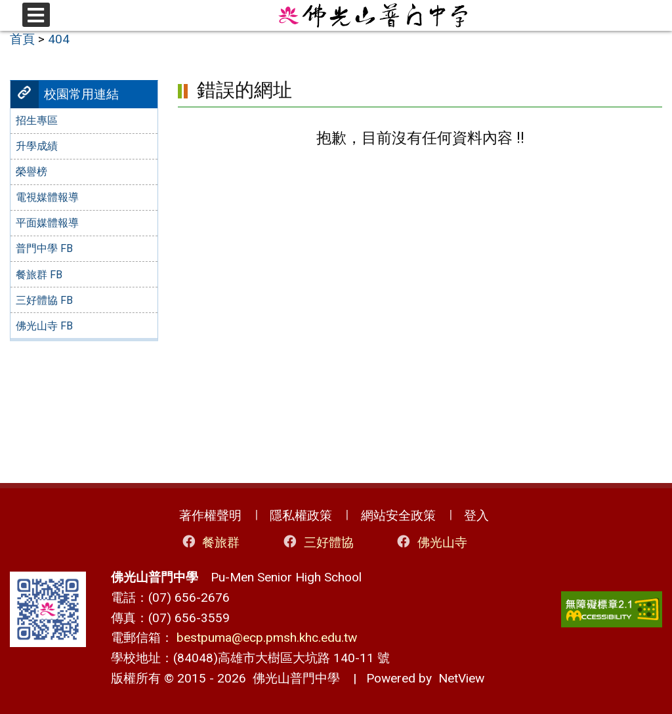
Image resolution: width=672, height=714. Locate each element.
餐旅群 (210, 541)
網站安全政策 (398, 515)
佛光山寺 (430, 541)
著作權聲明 (210, 515)
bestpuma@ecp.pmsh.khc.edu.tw (267, 637)
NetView (461, 678)
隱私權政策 (301, 515)
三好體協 (317, 541)
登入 (476, 515)
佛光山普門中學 (293, 678)
